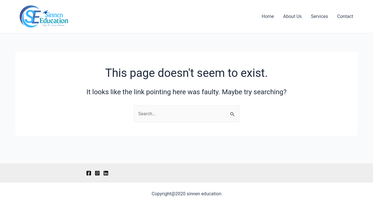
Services (319, 16)
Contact (345, 16)
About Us (292, 16)
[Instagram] (97, 173)
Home (268, 16)
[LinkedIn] (105, 173)
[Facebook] (88, 173)
